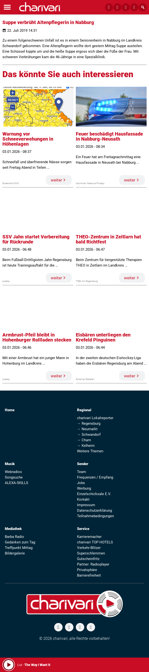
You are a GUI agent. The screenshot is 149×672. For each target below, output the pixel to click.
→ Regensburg (88, 423)
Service (83, 529)
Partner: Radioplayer (93, 564)
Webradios (13, 472)
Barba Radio (14, 537)
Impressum (86, 505)
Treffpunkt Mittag (18, 548)
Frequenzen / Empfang (95, 477)
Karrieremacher (89, 537)
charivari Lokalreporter (95, 418)
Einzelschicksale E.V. (94, 494)
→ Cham (84, 440)
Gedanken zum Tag (20, 542)
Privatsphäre (87, 570)
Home (9, 410)
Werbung (84, 488)
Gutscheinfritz (88, 559)
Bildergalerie (15, 553)
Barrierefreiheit (89, 575)
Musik (10, 464)
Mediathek (13, 529)
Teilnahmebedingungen (95, 516)
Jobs (81, 483)
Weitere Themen (90, 451)
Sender (82, 464)
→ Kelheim (86, 445)
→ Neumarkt (87, 429)
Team (81, 472)
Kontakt (83, 499)
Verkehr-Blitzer (89, 548)
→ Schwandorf (89, 434)
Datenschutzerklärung (94, 510)
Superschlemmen (91, 553)
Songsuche (14, 477)
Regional (84, 410)
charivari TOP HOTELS (95, 542)
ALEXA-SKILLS (16, 483)
